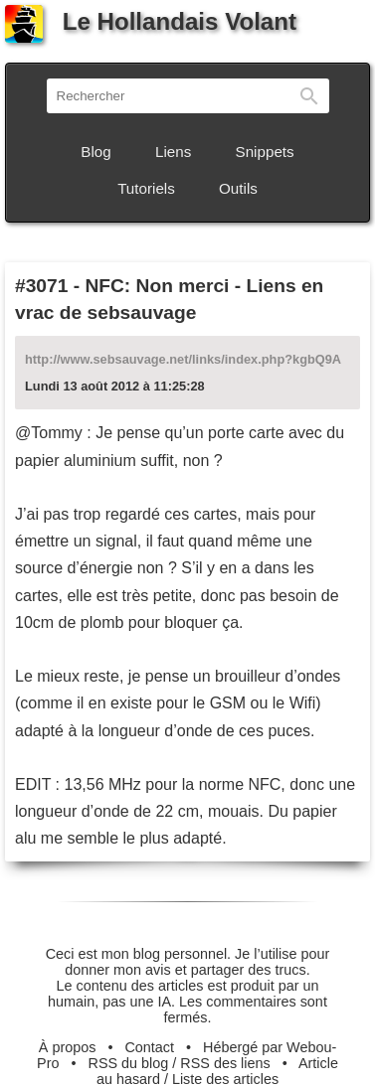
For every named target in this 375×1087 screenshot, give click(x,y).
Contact (149, 1047)
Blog (95, 151)
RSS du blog (129, 1063)
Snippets (265, 151)
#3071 (41, 285)
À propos (67, 1047)
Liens (173, 151)
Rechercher (309, 95)
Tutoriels (146, 188)
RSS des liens (225, 1063)
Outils (238, 188)
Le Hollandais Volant (150, 21)
